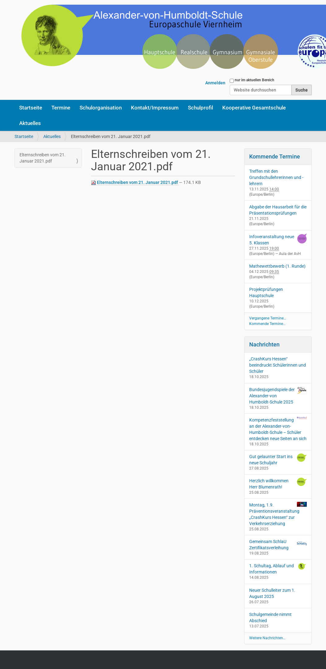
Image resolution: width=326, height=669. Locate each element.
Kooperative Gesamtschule (254, 108)
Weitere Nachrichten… (267, 638)
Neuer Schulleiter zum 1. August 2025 (272, 593)
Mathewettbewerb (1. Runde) (277, 266)
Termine (60, 108)
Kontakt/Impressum (155, 108)
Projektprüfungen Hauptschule (266, 292)
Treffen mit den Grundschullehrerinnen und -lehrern (276, 177)
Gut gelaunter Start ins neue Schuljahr (278, 459)
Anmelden (215, 82)
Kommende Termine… (267, 324)
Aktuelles (30, 123)
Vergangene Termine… (267, 318)
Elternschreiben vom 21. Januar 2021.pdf (135, 182)
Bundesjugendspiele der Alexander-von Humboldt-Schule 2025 (278, 395)
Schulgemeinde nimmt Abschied (270, 617)
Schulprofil (200, 108)
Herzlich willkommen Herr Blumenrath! (278, 483)
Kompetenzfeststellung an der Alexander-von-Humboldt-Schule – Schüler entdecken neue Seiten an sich (278, 429)
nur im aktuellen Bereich (254, 80)
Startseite (30, 108)
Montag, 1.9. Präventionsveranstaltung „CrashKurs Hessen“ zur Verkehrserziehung (278, 514)
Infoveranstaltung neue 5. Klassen (271, 239)
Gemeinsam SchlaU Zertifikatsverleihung (278, 544)
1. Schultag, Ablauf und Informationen (278, 568)
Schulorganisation (101, 108)
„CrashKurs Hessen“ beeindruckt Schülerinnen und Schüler (277, 365)
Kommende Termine (274, 156)
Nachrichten (264, 344)
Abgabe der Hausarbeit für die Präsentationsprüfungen (277, 210)
